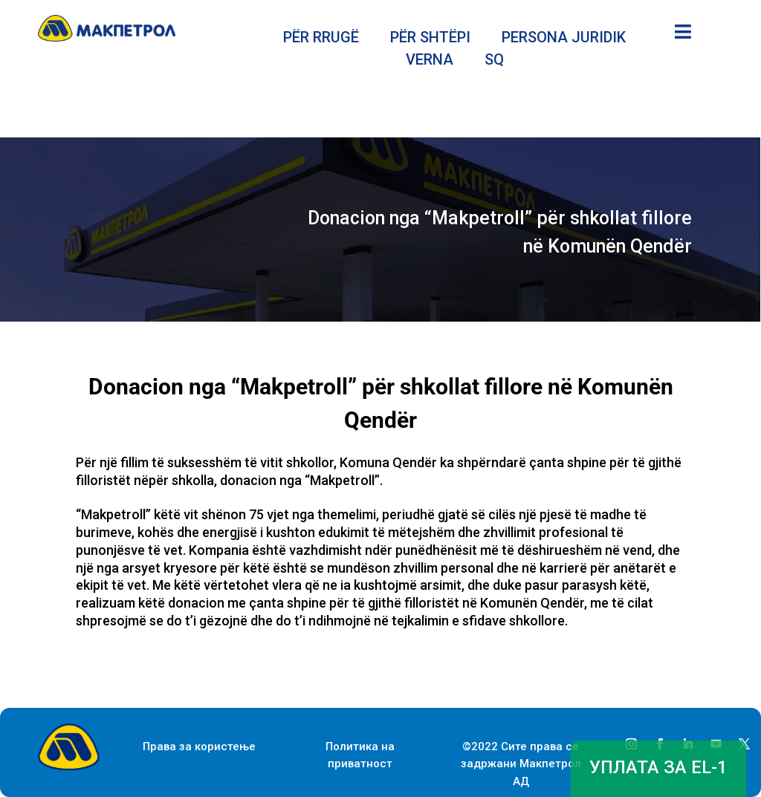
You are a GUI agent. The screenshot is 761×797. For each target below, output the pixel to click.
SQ (494, 61)
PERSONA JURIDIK (564, 39)
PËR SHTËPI (430, 39)
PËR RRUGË (321, 39)
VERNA (429, 61)
